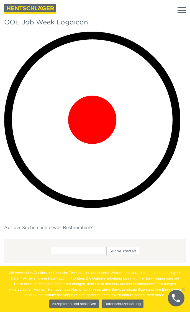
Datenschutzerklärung (122, 304)
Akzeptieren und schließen (74, 304)
